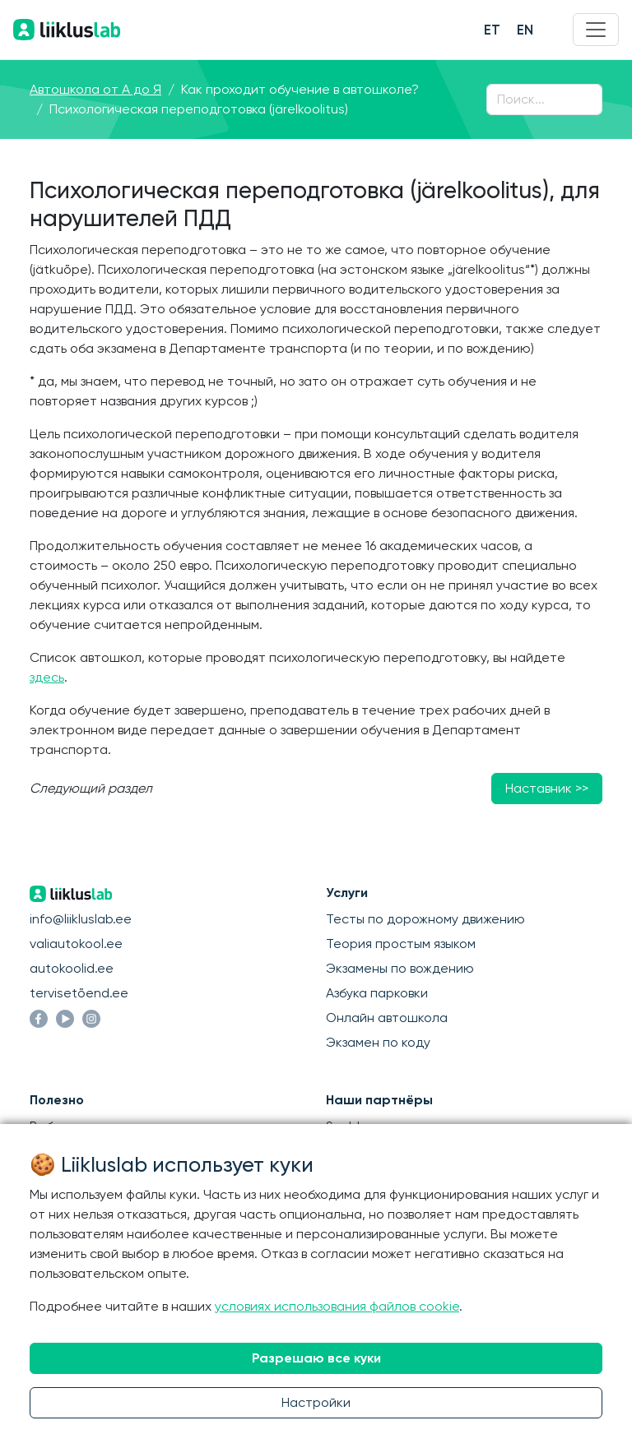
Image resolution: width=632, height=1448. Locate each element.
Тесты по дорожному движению (425, 919)
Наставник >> (546, 788)
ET (492, 29)
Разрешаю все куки (316, 1358)
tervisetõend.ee (79, 993)
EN (525, 29)
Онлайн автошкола (387, 1017)
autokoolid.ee (72, 968)
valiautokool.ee (76, 943)
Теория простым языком (401, 943)
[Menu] (596, 29)
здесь (47, 677)
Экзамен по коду (378, 1042)
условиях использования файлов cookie (337, 1306)
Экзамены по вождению (400, 968)
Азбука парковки (377, 993)
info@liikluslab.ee (81, 919)
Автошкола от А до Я (95, 89)
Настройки (316, 1402)
